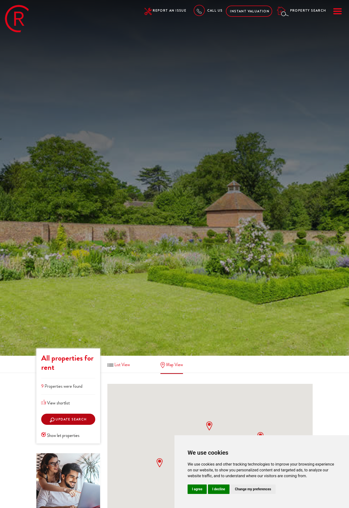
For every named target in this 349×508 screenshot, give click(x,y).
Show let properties (60, 435)
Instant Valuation (249, 11)
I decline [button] (218, 489)
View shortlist (55, 403)
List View (118, 365)
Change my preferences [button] (253, 489)
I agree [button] (197, 489)
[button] (159, 462)
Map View (171, 365)
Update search (68, 420)
